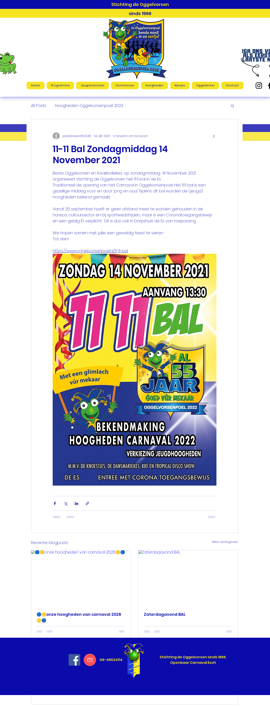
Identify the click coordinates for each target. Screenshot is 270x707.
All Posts (38, 105)
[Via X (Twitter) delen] (66, 503)
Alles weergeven (225, 542)
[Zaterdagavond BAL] (188, 578)
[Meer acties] (213, 136)
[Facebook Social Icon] (74, 660)
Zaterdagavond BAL (165, 614)
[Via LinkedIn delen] (76, 503)
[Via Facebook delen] (55, 503)
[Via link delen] (87, 503)
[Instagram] (259, 85)
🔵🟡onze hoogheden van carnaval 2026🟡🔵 (79, 617)
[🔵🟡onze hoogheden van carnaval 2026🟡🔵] (81, 578)
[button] (92, 85)
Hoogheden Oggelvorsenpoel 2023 (89, 105)
